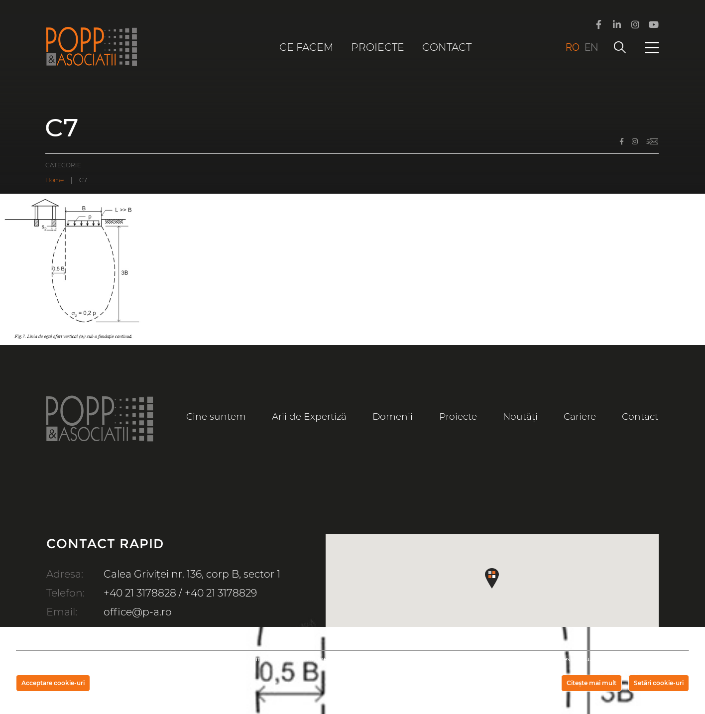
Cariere (580, 416)
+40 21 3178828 (140, 593)
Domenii (392, 416)
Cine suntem (216, 416)
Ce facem (306, 47)
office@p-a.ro (138, 611)
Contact (446, 47)
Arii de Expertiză (309, 416)
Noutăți (520, 416)
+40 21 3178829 (221, 593)
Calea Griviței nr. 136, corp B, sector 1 (192, 574)
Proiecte (377, 47)
